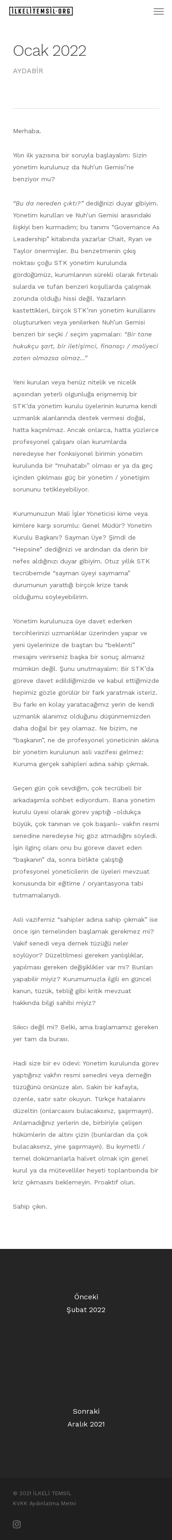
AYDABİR (28, 70)
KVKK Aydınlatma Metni (44, 1503)
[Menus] (159, 11)
